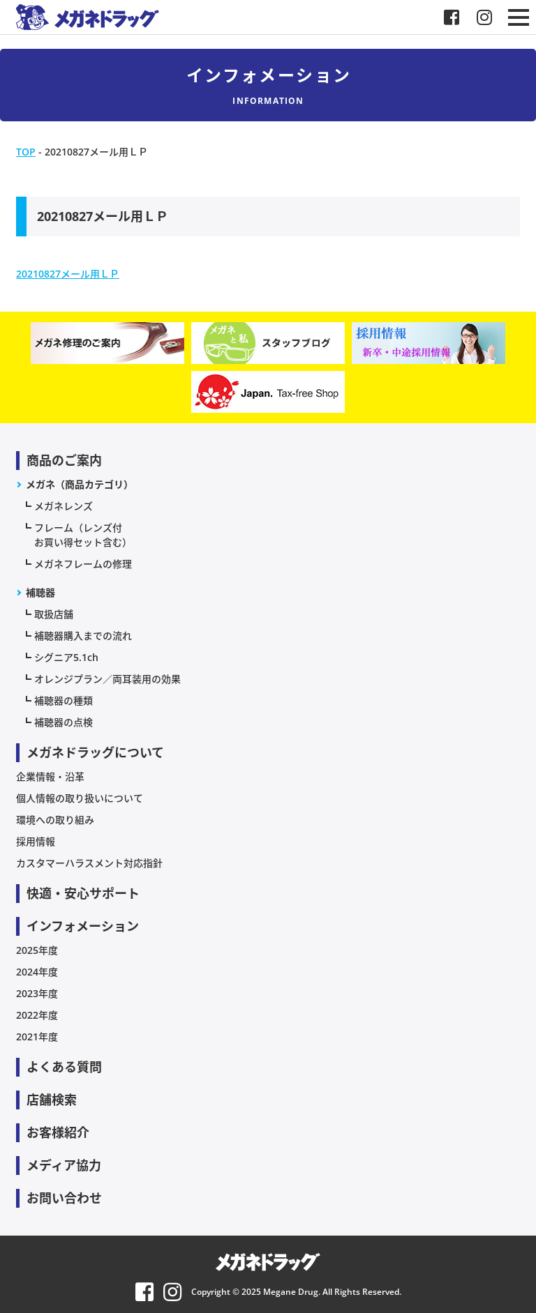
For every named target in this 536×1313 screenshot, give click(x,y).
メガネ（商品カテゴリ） (79, 484)
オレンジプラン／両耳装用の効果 (107, 678)
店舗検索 (52, 1099)
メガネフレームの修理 (83, 563)
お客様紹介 (58, 1132)
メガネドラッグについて (95, 752)
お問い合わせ (64, 1198)
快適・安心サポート (83, 893)
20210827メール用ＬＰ (67, 273)
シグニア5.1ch (66, 657)
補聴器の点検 (63, 722)
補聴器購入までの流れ (83, 635)
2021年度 (37, 1036)
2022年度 (37, 1015)
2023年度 (37, 993)
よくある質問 (64, 1066)
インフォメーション (83, 926)
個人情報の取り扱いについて (79, 798)
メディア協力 (64, 1165)
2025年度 (37, 950)
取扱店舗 (53, 614)
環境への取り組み (55, 819)
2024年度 (37, 971)
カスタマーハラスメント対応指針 (89, 863)
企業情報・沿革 (50, 776)
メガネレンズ (63, 506)
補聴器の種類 (63, 700)
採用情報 (35, 841)
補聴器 (40, 592)
